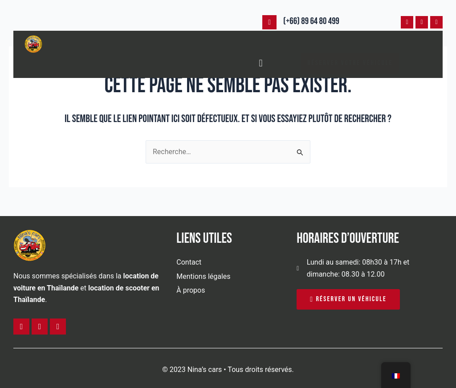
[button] (261, 63)
